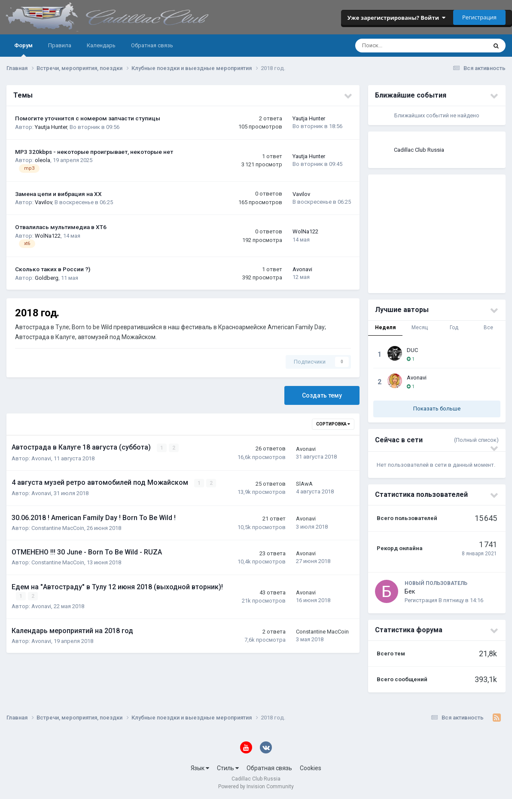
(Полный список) (476, 440)
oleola (42, 160)
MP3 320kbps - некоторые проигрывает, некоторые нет (94, 151)
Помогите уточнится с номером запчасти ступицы (87, 118)
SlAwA (304, 484)
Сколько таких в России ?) (52, 269)
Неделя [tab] (385, 327)
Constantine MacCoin (57, 527)
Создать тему (322, 395)
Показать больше (436, 408)
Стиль (228, 768)
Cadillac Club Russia (419, 150)
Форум (23, 49)
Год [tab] (454, 327)
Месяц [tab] (419, 327)
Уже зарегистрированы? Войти (396, 17)
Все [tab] (488, 327)
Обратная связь (152, 45)
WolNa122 (48, 236)
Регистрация (479, 17)
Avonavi (302, 269)
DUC (412, 350)
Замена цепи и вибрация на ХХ (58, 193)
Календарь (101, 45)
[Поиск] (393, 45)
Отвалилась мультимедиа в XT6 (61, 226)
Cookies (310, 768)
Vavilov (43, 202)
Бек (410, 591)
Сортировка (333, 424)
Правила (59, 45)
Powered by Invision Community (256, 787)
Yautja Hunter (51, 127)
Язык (200, 768)
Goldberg (46, 278)
